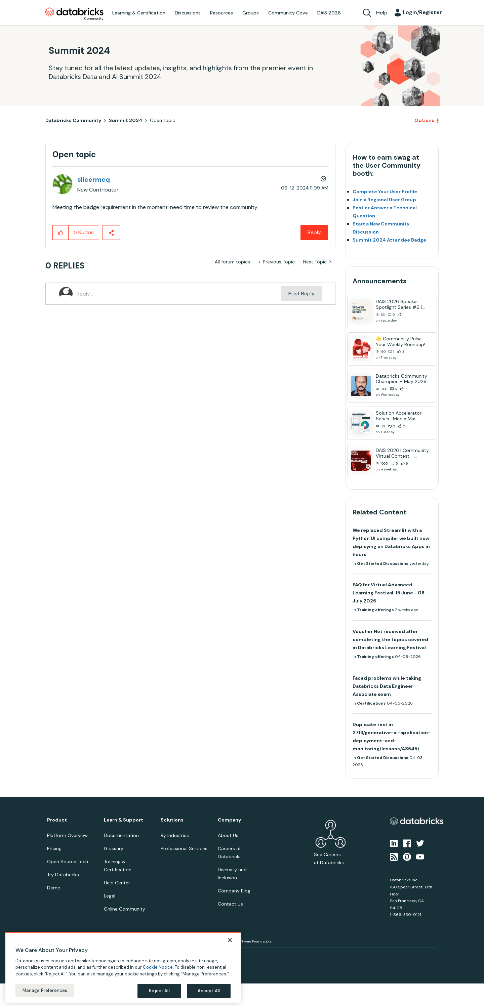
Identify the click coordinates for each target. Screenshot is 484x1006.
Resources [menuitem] (221, 13)
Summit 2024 (125, 120)
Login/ (422, 12)
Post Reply (301, 293)
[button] (61, 232)
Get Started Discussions (382, 563)
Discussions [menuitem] (188, 13)
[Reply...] (179, 293)
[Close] (230, 940)
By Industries (175, 835)
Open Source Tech (67, 861)
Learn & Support (123, 820)
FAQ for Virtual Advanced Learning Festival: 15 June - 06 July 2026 (389, 593)
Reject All (159, 991)
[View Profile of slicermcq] (93, 179)
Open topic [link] (162, 120)
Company (229, 820)
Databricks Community (74, 14)
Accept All (209, 991)
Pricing (54, 848)
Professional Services (184, 848)
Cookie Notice (158, 967)
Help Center (117, 883)
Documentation (121, 835)
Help (382, 12)
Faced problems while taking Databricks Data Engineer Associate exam (387, 686)
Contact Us (230, 904)
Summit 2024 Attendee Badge (389, 240)
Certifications (371, 703)
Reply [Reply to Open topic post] (314, 232)
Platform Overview (67, 835)
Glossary (113, 848)
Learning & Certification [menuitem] (138, 13)
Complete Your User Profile (385, 191)
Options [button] (424, 120)
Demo (54, 888)
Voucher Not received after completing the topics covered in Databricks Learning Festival (390, 639)
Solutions (172, 820)
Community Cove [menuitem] (288, 13)
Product (57, 820)
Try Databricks (63, 875)
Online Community (124, 909)
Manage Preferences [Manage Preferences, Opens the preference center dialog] (45, 990)
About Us (228, 835)
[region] (123, 967)
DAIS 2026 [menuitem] (329, 13)
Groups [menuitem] (250, 13)
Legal (109, 896)
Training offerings (375, 610)
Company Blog (234, 891)
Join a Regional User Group (384, 200)
